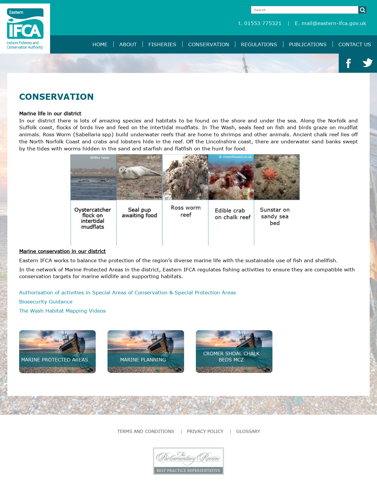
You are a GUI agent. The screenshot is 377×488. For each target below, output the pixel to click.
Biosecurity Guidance (45, 301)
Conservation (208, 44)
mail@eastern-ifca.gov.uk (334, 23)
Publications (308, 44)
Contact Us (354, 44)
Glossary (248, 431)
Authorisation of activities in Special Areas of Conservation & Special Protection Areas (127, 292)
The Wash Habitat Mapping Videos (62, 311)
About (128, 44)
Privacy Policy (205, 431)
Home (100, 44)
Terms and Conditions (145, 431)
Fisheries (162, 44)
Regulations (259, 44)
